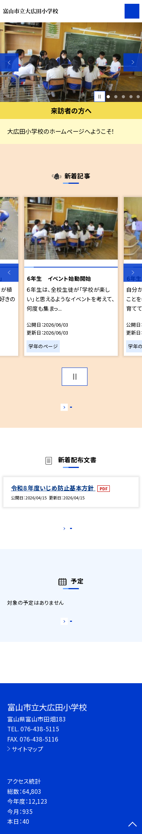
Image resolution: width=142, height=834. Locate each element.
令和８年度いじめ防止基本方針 (53, 495)
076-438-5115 (39, 728)
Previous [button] (9, 62)
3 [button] (123, 97)
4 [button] (131, 97)
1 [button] (108, 97)
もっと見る (67, 409)
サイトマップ (27, 749)
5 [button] (138, 97)
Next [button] (132, 62)
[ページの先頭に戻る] (132, 825)
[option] (71, 62)
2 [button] (115, 97)
